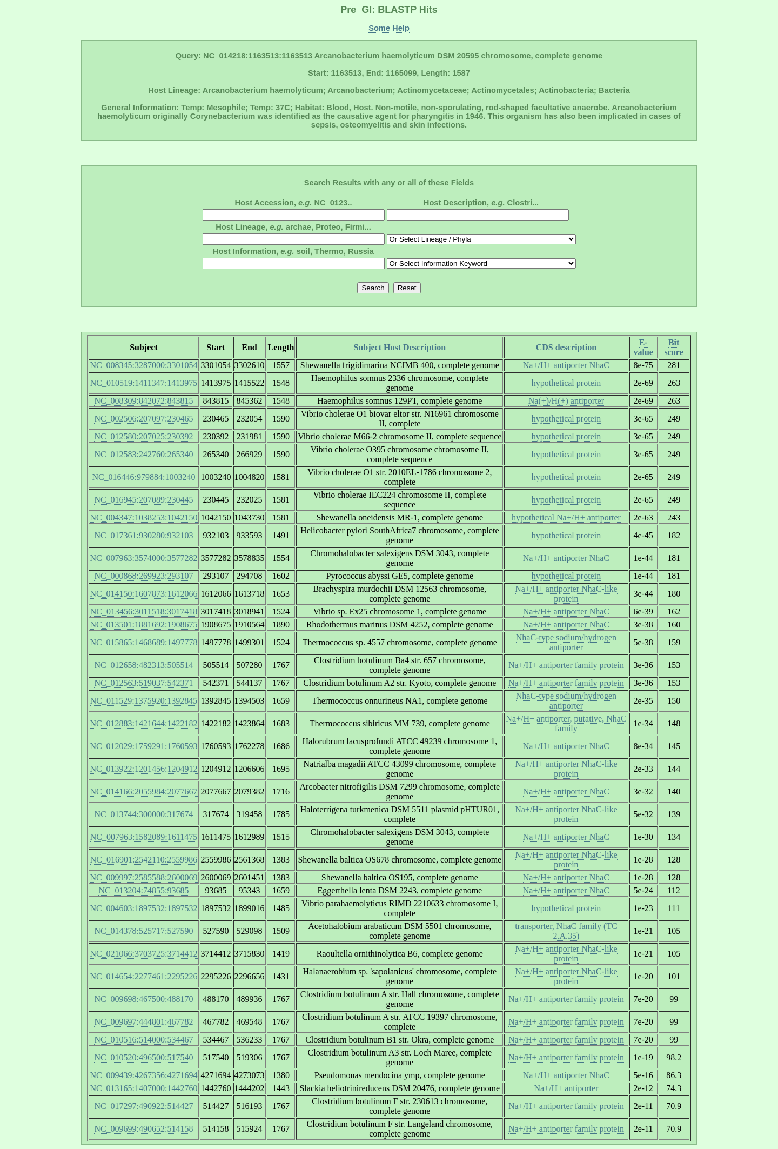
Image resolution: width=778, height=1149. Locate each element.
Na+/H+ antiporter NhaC (566, 365)
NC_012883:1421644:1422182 (143, 723)
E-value (643, 347)
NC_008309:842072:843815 (143, 400)
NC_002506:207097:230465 (143, 418)
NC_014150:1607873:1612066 (143, 593)
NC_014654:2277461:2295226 (143, 976)
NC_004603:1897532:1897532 (143, 908)
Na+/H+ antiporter (566, 1088)
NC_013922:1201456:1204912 (143, 768)
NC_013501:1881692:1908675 (143, 624)
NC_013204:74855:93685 (143, 890)
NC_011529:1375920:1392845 (144, 700)
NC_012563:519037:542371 (143, 682)
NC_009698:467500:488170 (143, 999)
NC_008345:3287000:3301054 (143, 365)
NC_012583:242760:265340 (143, 454)
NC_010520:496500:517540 (143, 1057)
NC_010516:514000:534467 (143, 1039)
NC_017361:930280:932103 (143, 535)
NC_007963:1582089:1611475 (144, 836)
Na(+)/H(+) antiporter (566, 400)
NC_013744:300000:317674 (143, 814)
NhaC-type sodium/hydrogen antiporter (566, 642)
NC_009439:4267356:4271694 (143, 1075)
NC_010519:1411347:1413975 (144, 383)
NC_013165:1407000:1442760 (143, 1088)
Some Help (389, 28)
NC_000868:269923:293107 (143, 575)
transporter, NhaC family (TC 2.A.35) (566, 930)
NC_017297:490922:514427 (143, 1106)
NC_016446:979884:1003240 (143, 477)
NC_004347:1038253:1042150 (143, 517)
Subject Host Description (399, 347)
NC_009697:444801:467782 (143, 1021)
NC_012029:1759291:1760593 (143, 746)
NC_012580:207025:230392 (143, 436)
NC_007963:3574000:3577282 (143, 558)
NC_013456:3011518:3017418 (144, 611)
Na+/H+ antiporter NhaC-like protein (566, 593)
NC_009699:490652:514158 (143, 1128)
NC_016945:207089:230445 (143, 499)
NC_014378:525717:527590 (143, 931)
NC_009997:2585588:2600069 (143, 877)
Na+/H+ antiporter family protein (566, 665)
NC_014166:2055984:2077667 (143, 791)
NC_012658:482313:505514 (143, 665)
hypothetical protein (566, 383)
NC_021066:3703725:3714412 (143, 953)
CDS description (566, 347)
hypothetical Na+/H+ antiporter (566, 517)
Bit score (674, 347)
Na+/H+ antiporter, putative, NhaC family (566, 723)
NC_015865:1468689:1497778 (143, 642)
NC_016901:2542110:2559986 (144, 859)
